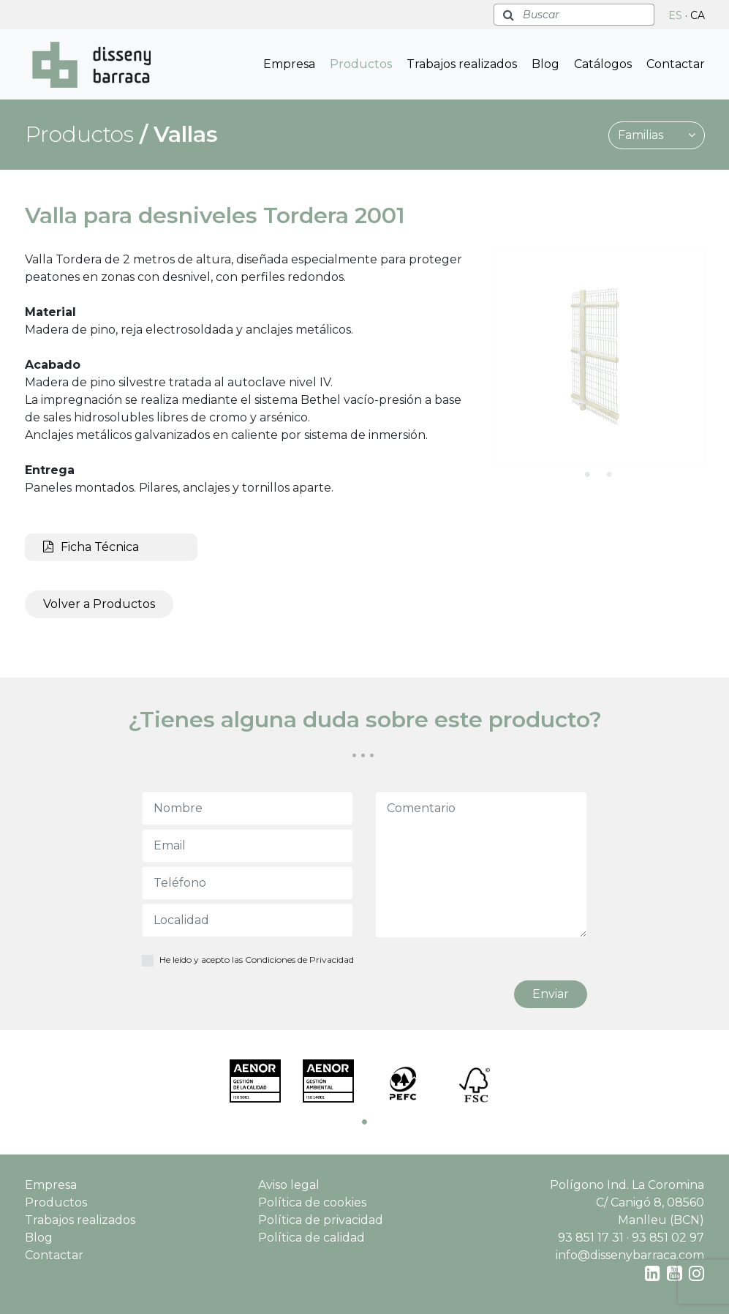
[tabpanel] (598, 357)
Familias (656, 135)
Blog (545, 64)
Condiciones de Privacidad (299, 959)
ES (675, 15)
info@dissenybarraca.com (630, 1255)
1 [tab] (587, 474)
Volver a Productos (99, 604)
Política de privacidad (320, 1220)
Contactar (675, 64)
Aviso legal (289, 1185)
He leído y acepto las (256, 959)
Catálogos (603, 64)
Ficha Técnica (91, 547)
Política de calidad (311, 1237)
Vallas (186, 134)
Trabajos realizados (462, 64)
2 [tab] (609, 474)
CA (697, 15)
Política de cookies (312, 1202)
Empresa (289, 64)
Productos (361, 64)
